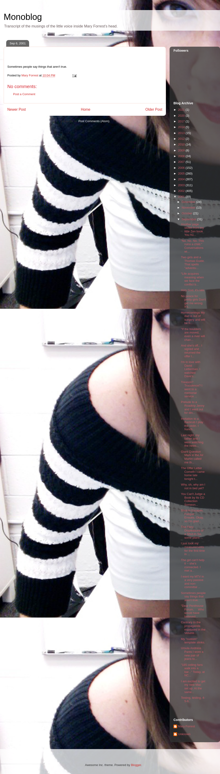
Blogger (136, 765)
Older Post (153, 109)
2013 (182, 133)
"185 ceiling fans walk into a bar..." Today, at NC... (193, 670)
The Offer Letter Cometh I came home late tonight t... (192, 473)
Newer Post (16, 109)
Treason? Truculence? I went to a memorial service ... (191, 389)
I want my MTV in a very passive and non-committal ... (192, 582)
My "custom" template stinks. (193, 640)
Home (86, 109)
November (189, 207)
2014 (182, 127)
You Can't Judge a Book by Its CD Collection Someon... (193, 499)
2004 (182, 179)
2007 (182, 162)
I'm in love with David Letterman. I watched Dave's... (190, 369)
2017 (182, 121)
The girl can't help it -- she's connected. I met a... (192, 565)
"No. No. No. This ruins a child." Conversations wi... (192, 246)
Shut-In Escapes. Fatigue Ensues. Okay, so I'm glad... (192, 516)
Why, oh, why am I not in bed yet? (193, 486)
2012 (182, 138)
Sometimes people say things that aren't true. (193, 596)
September (189, 219)
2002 (182, 191)
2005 (182, 173)
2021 (182, 109)
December (189, 202)
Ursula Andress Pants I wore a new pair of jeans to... (192, 653)
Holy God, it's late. (193, 290)
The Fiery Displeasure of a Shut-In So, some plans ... (192, 532)
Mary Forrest (186, 726)
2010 (182, 144)
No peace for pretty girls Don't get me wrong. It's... (193, 301)
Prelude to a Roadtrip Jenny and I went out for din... (192, 407)
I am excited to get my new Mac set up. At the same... (193, 687)
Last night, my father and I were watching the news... (192, 440)
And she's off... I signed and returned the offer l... (191, 351)
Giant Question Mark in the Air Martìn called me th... (192, 457)
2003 (182, 185)
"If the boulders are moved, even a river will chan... (193, 334)
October (187, 213)
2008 (182, 156)
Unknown (184, 734)
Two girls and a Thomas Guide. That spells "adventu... (193, 262)
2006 (182, 167)
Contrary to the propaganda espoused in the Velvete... (193, 628)
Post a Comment (24, 94)
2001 (182, 196)
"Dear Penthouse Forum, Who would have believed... (192, 611)
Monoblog (23, 17)
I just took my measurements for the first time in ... (193, 549)
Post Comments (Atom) (93, 121)
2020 (182, 115)
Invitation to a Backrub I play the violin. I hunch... (192, 424)
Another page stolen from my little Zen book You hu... (192, 230)
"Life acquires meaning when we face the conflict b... (192, 279)
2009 (182, 150)
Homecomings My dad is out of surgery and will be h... (193, 318)
